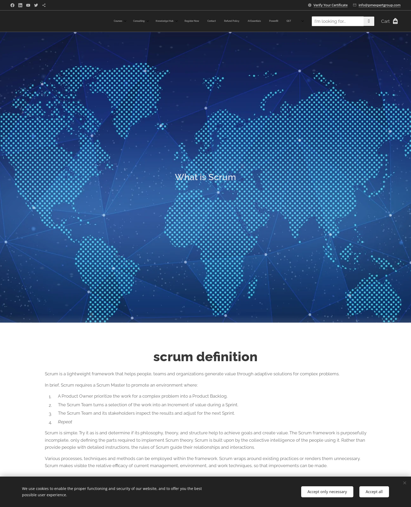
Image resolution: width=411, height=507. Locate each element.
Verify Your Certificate (330, 5)
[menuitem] (213, 21)
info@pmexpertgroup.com (380, 5)
